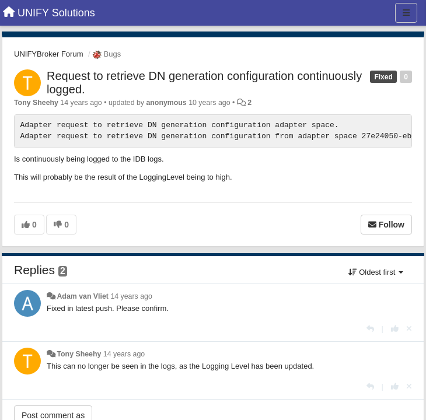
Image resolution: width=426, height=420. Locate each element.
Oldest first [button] (375, 272)
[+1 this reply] (395, 328)
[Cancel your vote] (409, 328)
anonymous (166, 103)
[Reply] (370, 328)
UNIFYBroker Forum (48, 54)
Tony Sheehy (36, 103)
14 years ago (131, 296)
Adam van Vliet (83, 296)
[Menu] (406, 13)
